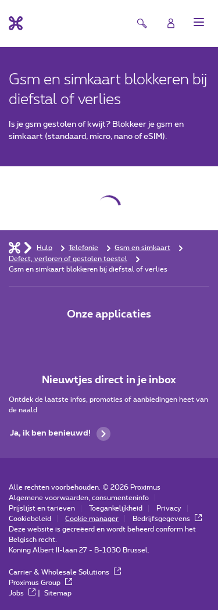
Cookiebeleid (30, 518)
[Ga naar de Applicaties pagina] (76, 339)
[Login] (171, 23)
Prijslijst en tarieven (42, 508)
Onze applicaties (109, 314)
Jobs (22, 593)
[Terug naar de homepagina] (16, 23)
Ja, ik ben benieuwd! (60, 434)
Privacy (168, 508)
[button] (198, 22)
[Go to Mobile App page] (109, 339)
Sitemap (58, 593)
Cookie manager (92, 518)
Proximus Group (40, 582)
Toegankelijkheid (115, 508)
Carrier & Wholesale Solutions (65, 572)
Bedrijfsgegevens (167, 518)
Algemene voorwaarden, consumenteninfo (79, 497)
